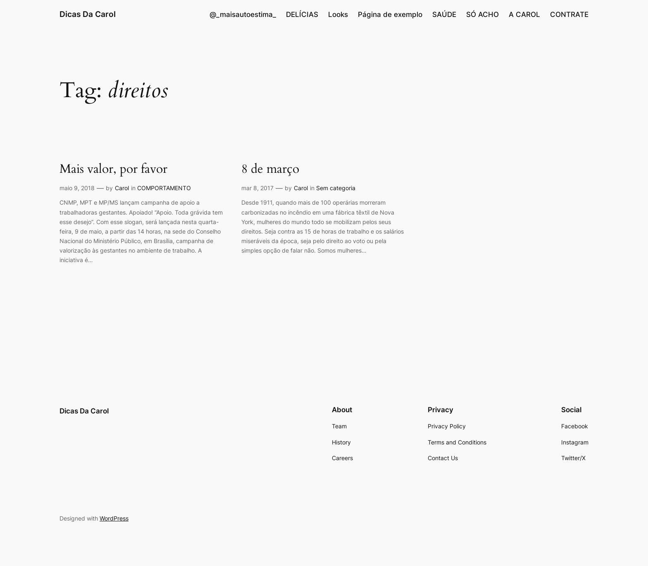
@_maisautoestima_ (243, 14)
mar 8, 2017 (257, 187)
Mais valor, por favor (113, 169)
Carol (122, 187)
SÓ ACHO (482, 14)
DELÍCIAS (302, 14)
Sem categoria (335, 187)
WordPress (114, 518)
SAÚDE (444, 14)
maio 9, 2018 (77, 187)
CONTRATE (569, 14)
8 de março (270, 169)
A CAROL (524, 14)
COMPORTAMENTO (164, 187)
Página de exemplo (390, 14)
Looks (338, 14)
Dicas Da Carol (88, 14)
